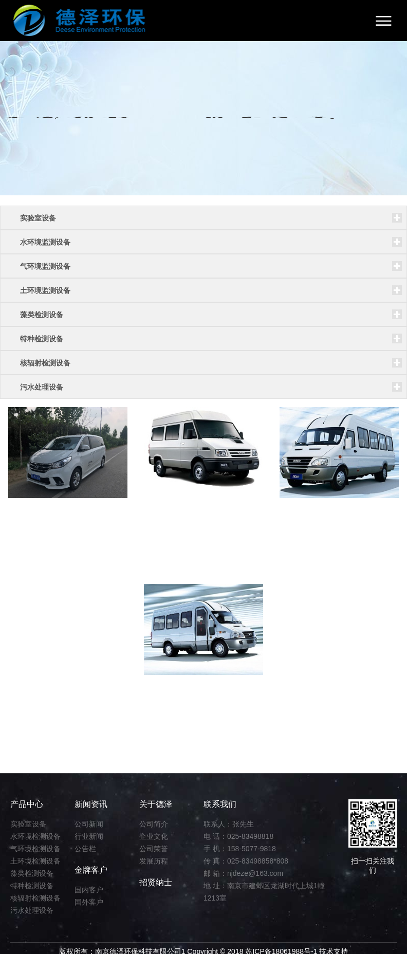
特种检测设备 (31, 886)
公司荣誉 (153, 849)
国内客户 (89, 890)
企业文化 (153, 836)
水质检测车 (175, 690)
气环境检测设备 (35, 849)
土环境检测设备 (35, 861)
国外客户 (89, 902)
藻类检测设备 (31, 873)
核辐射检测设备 (35, 898)
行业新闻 (89, 836)
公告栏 (85, 849)
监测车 (165, 513)
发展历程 (153, 861)
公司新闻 (89, 824)
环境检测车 (310, 513)
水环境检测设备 (35, 836)
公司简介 (153, 824)
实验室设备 (28, 824)
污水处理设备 (31, 910)
